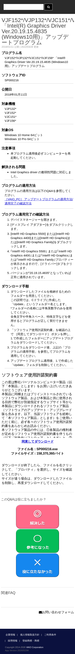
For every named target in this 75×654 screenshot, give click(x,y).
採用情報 (12, 640)
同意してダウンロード (38, 441)
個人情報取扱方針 (29, 634)
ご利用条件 (50, 634)
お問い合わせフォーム (56, 612)
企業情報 (10, 634)
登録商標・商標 (30, 640)
